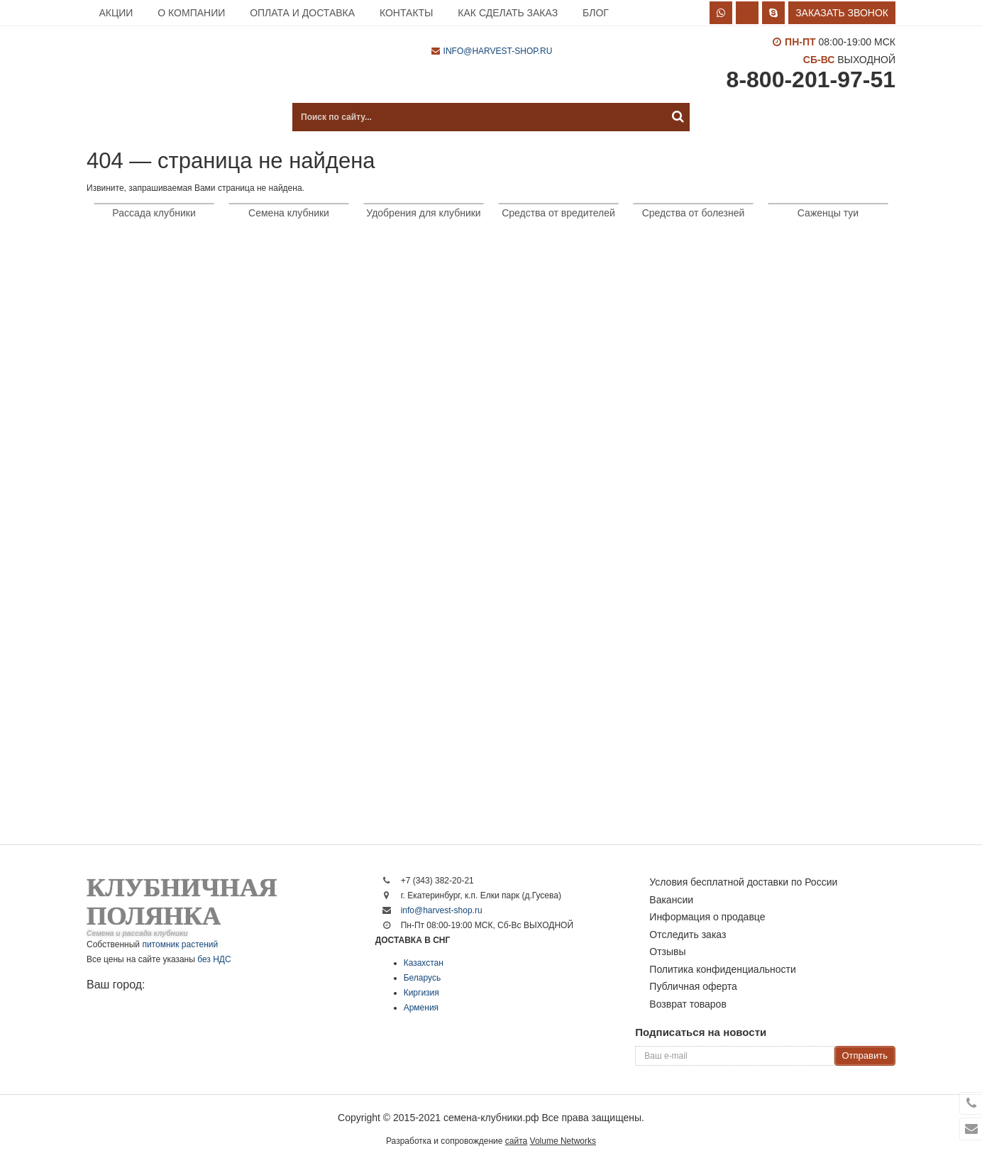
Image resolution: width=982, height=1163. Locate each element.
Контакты (407, 12)
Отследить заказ (687, 934)
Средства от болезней (693, 213)
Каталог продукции (157, 117)
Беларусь (422, 978)
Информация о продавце (707, 916)
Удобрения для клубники (423, 213)
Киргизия (421, 993)
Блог (596, 12)
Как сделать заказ (508, 12)
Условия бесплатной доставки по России (743, 882)
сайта (516, 1141)
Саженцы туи (828, 213)
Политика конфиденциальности (722, 969)
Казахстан (423, 963)
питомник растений (180, 944)
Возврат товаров (688, 1004)
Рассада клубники (153, 213)
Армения (421, 1008)
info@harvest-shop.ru (498, 51)
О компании (191, 12)
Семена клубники (288, 213)
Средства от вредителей (558, 213)
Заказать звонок (841, 12)
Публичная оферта (693, 986)
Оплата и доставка (302, 12)
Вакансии (671, 899)
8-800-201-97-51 (811, 79)
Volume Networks (563, 1141)
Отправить (865, 1055)
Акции (116, 12)
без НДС (214, 959)
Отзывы (667, 951)
